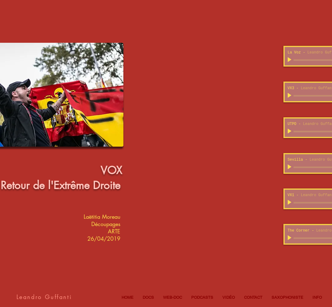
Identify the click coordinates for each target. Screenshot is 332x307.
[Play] (290, 59)
